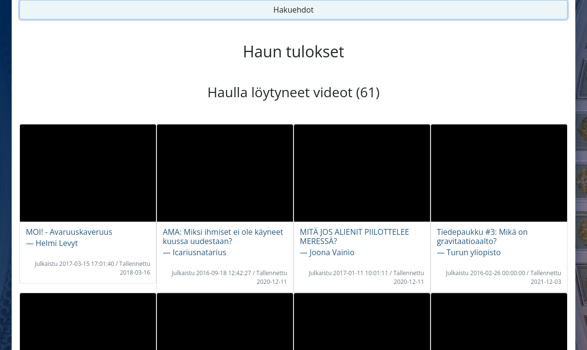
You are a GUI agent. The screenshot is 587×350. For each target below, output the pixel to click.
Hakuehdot (294, 9)
